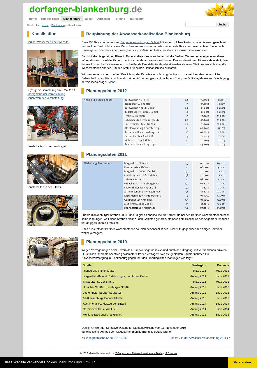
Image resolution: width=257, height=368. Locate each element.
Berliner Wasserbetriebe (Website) (48, 42)
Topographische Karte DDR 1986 (106, 337)
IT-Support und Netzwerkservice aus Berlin (138, 353)
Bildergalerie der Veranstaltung (46, 94)
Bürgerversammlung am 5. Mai (139, 42)
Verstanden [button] (242, 362)
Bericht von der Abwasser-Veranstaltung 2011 (197, 337)
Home (45, 25)
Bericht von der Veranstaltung (45, 98)
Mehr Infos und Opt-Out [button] (76, 362)
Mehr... (112, 82)
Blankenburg (58, 25)
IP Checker (171, 353)
